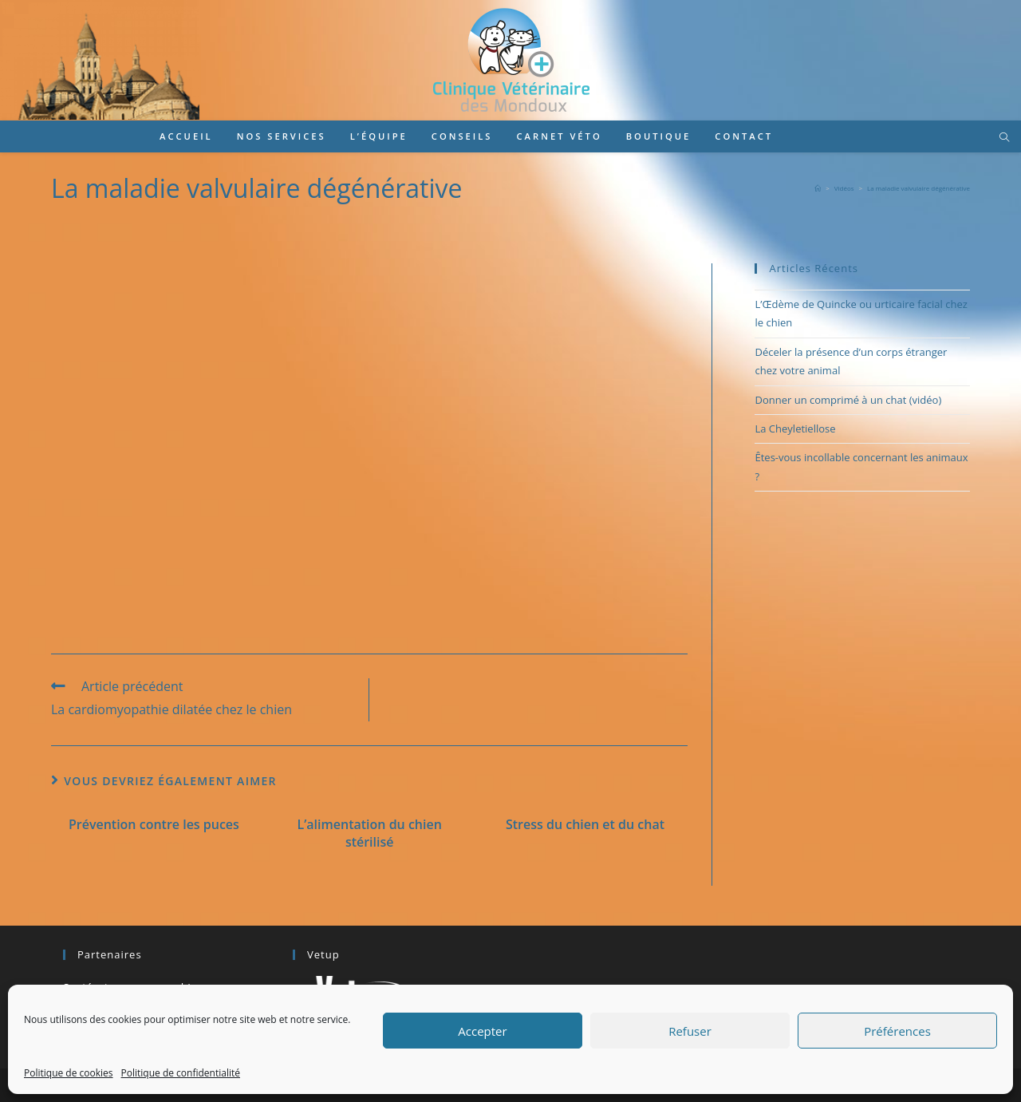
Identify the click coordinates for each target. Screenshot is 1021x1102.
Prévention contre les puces (154, 824)
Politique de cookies (68, 1073)
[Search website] (1004, 138)
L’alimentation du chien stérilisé (370, 833)
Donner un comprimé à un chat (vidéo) (848, 400)
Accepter (482, 1031)
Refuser (690, 1031)
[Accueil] (817, 188)
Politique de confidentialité (180, 1073)
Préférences (897, 1031)
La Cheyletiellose (795, 428)
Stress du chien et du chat (585, 824)
